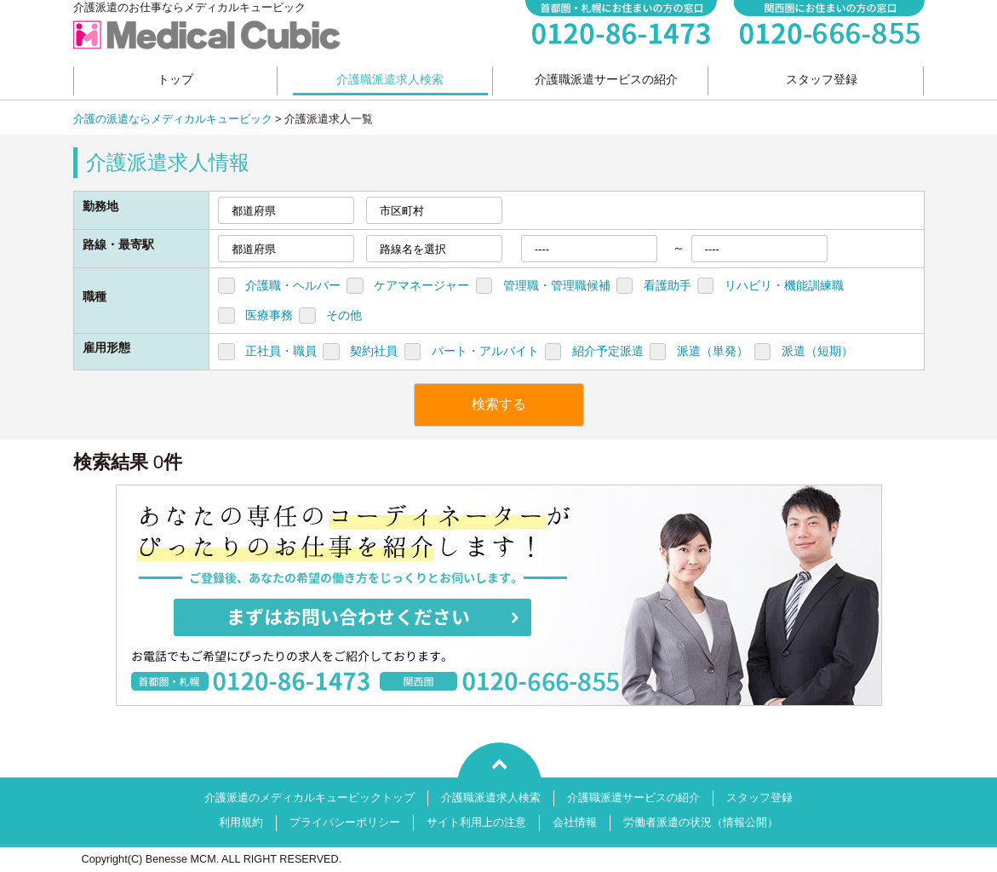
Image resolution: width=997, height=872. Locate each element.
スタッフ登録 (759, 798)
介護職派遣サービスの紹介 (633, 798)
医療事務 (269, 315)
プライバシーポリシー (344, 823)
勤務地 (100, 206)
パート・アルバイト (485, 351)
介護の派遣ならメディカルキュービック (172, 119)
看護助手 (667, 285)
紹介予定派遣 (608, 351)
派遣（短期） (817, 351)
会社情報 (575, 823)
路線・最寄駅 (118, 244)
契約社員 (374, 351)
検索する (499, 404)
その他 (344, 315)
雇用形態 (106, 347)
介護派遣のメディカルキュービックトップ (309, 798)
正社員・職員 (281, 351)
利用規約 (241, 823)
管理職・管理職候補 (556, 285)
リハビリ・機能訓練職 (784, 285)
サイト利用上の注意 (476, 823)
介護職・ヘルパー (293, 285)
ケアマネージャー (421, 285)
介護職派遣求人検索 (491, 798)
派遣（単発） (712, 351)
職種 (94, 296)
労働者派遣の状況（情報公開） (700, 823)
